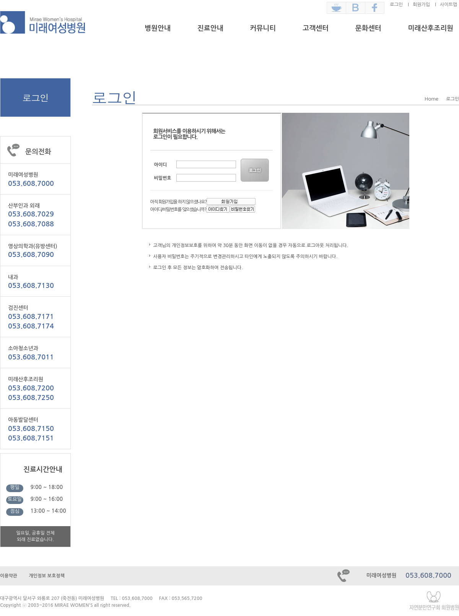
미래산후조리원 (430, 28)
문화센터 (368, 28)
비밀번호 (162, 178)
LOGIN (255, 170)
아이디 (160, 165)
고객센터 (316, 28)
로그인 (396, 4)
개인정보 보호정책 (47, 576)
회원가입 (421, 4)
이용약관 (8, 576)
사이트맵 (448, 4)
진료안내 (210, 28)
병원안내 (158, 28)
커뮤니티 (263, 28)
